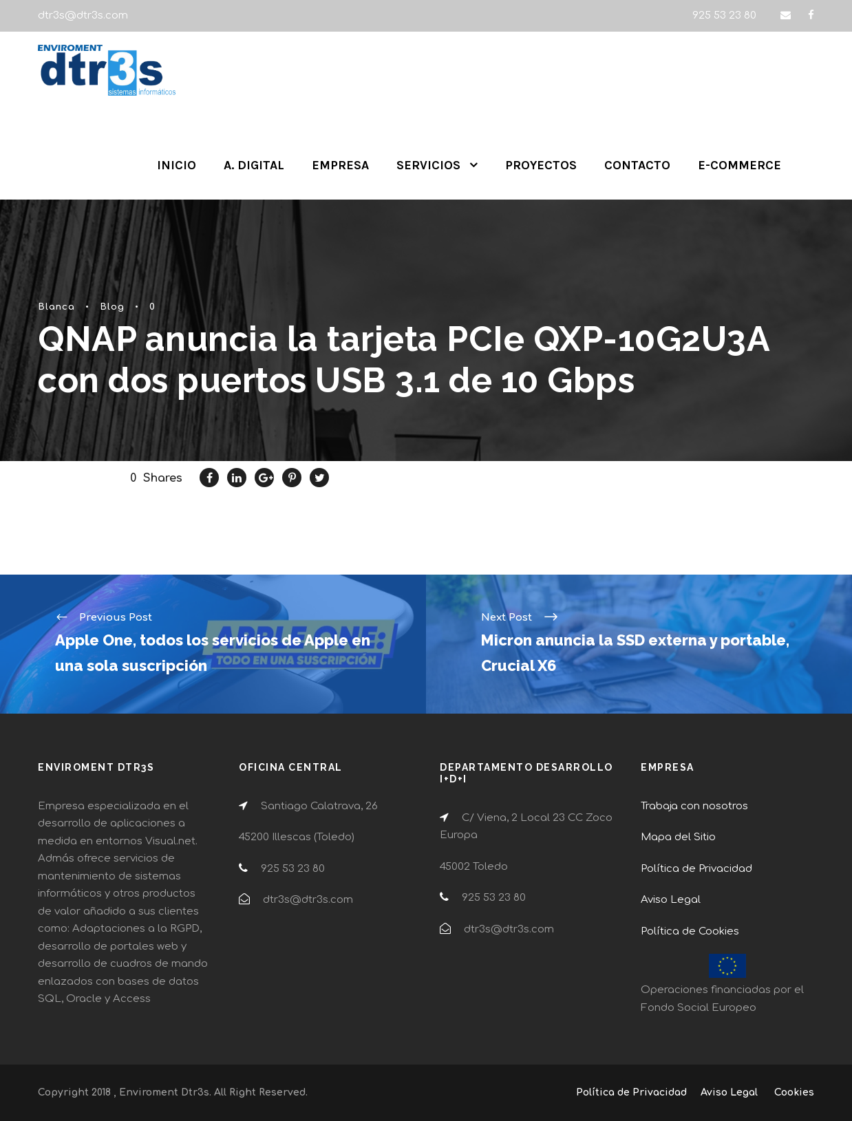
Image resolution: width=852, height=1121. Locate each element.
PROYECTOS (541, 165)
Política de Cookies (690, 931)
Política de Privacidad (696, 869)
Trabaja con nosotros (694, 806)
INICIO (176, 165)
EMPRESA (340, 165)
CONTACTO (637, 165)
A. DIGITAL (254, 165)
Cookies (794, 1092)
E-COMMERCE (739, 165)
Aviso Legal (671, 900)
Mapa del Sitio (678, 837)
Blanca (56, 307)
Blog (112, 307)
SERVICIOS (428, 165)
